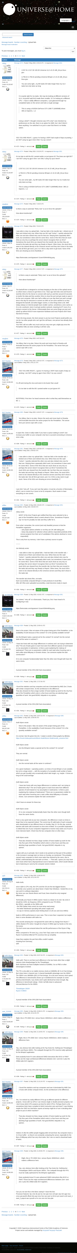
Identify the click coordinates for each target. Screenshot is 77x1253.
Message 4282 (18, 505)
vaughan (5, 204)
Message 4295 (18, 1011)
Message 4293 (18, 875)
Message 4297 (18, 1081)
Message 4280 (18, 412)
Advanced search (7, 37)
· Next (23, 56)
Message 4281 (18, 448)
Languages (65, 20)
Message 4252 (58, 505)
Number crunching (20, 42)
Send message (7, 77)
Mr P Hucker (6, 361)
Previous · (5, 56)
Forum (21, 1245)
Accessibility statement (24, 1249)
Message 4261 (57, 151)
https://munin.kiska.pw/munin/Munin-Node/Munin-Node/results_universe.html (42, 738)
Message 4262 (57, 63)
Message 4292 (18, 716)
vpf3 (3, 876)
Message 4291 (18, 681)
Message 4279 (18, 360)
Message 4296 (18, 1032)
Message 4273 (18, 63)
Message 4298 (18, 1151)
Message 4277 (18, 269)
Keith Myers (8, 626)
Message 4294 (18, 955)
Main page (5, 1245)
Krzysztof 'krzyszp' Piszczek (52, 1230)
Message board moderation (10, 44)
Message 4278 (18, 338)
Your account (13, 1245)
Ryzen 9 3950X (21, 991)
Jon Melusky (8, 226)
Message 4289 (18, 625)
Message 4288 (18, 594)
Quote (45, 146)
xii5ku (4, 505)
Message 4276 (18, 226)
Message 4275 (18, 204)
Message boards (7, 42)
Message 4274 (18, 151)
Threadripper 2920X (23, 988)
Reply (38, 146)
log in (73, 21)
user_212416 (6, 1011)
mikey (4, 63)
